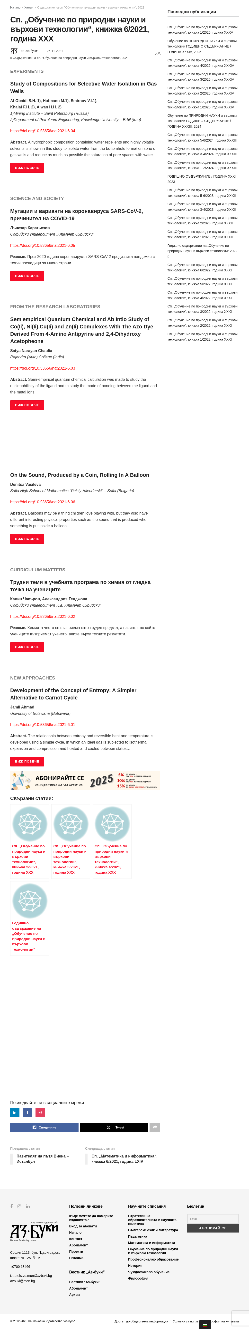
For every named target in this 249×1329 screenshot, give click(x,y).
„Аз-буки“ (31, 51)
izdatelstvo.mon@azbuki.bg (31, 1275)
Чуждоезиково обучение (148, 1272)
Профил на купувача (223, 1321)
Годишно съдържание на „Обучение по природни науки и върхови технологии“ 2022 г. (203, 251)
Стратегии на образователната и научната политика (152, 1220)
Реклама (76, 1258)
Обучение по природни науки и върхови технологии (153, 1251)
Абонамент (78, 1245)
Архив (74, 1295)
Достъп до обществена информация (141, 1321)
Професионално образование (153, 1259)
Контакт (75, 1239)
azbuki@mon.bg (22, 1281)
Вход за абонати (83, 1226)
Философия (138, 1278)
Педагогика (137, 1236)
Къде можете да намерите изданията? (91, 1218)
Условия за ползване (188, 1321)
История (135, 1266)
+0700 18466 (20, 1267)
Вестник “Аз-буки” (84, 1282)
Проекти (76, 1251)
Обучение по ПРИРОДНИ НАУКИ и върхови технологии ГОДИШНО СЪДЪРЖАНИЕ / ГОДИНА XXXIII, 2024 (202, 121)
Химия (29, 7)
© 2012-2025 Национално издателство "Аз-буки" (42, 1321)
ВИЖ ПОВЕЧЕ (27, 168)
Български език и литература (153, 1230)
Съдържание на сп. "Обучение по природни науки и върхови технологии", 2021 (90, 7)
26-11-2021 (55, 51)
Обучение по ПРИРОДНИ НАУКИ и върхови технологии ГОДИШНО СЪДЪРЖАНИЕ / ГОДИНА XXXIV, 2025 (202, 46)
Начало (15, 7)
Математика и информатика (151, 1243)
